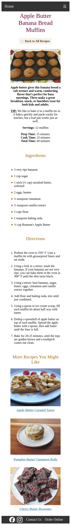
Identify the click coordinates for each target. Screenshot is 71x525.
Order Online (54, 519)
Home (9, 6)
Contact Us (34, 519)
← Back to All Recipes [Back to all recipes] (35, 41)
